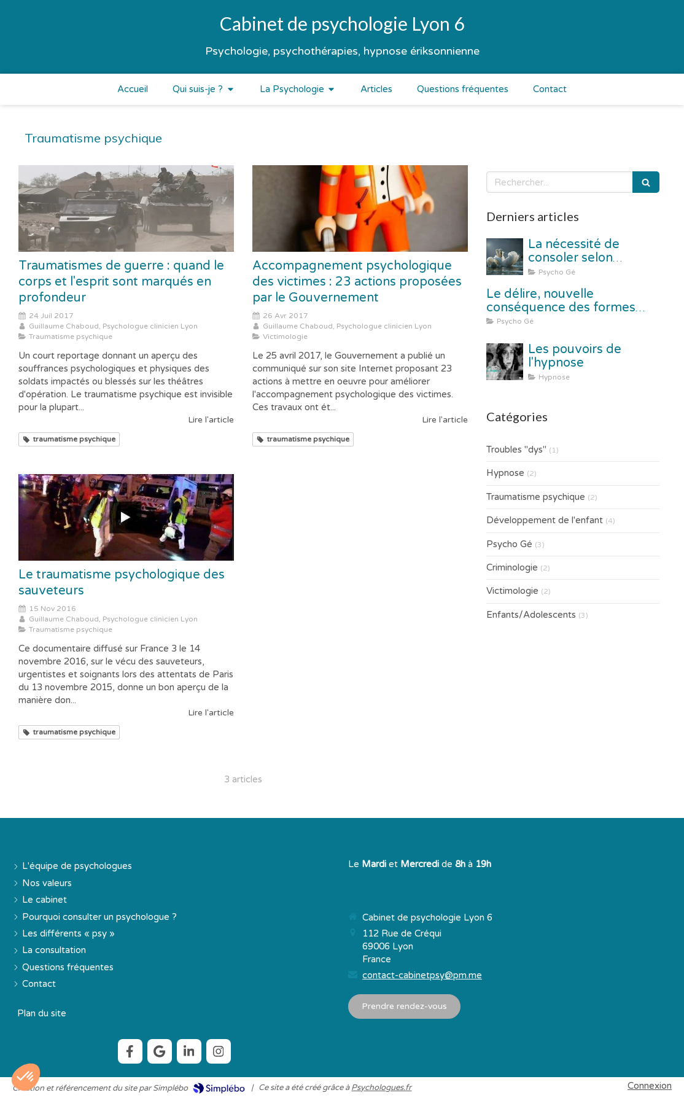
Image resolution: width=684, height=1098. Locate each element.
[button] (26, 1077)
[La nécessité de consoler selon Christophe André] (504, 256)
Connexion (650, 1085)
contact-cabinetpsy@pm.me (422, 975)
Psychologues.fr (381, 1087)
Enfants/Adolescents (531, 614)
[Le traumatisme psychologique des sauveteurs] (126, 517)
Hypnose (505, 472)
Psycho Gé (509, 544)
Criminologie (512, 567)
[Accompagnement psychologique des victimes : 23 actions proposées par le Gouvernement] (360, 208)
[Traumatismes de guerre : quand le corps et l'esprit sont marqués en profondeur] (126, 208)
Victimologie (512, 590)
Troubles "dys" (516, 449)
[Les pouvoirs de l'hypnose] (504, 361)
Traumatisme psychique (535, 496)
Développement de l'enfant (544, 520)
